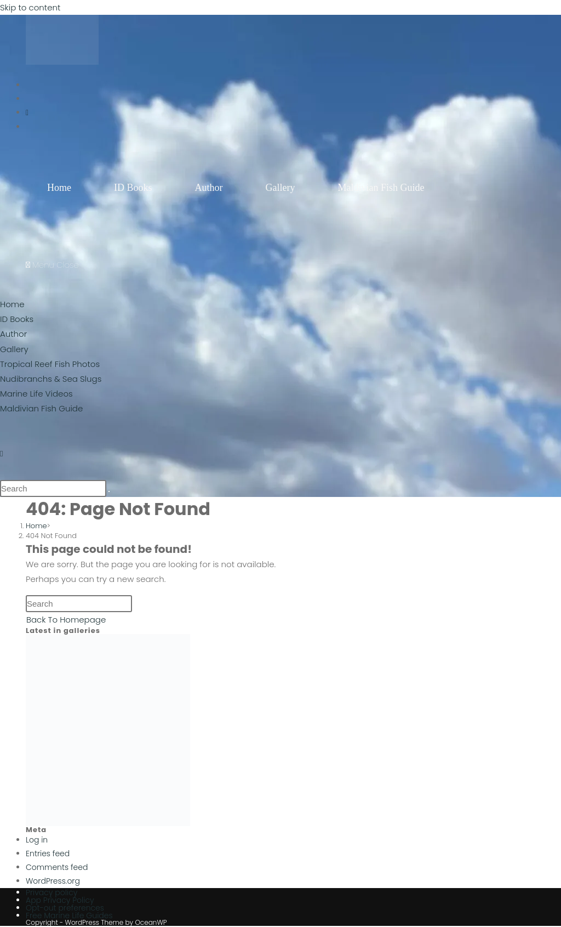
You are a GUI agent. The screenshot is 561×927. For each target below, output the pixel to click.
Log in (37, 839)
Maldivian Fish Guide (41, 408)
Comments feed (57, 867)
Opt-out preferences (65, 907)
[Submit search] (109, 491)
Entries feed (48, 853)
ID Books (16, 319)
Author (13, 334)
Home (12, 304)
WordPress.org (53, 880)
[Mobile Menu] (52, 264)
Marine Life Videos (36, 393)
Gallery (14, 349)
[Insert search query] (53, 488)
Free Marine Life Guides (69, 915)
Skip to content (30, 7)
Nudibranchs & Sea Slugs (50, 379)
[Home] (36, 526)
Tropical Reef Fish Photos (50, 364)
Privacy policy (51, 892)
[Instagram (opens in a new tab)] (27, 112)
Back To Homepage (66, 619)
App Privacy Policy (60, 900)
